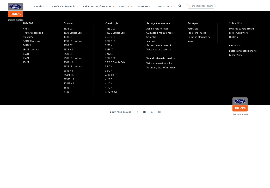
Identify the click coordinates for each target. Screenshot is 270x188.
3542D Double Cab (115, 62)
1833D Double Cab (115, 32)
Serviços (124, 6)
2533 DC (68, 45)
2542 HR (68, 62)
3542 (66, 87)
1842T (26, 58)
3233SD (109, 49)
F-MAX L (27, 45)
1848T (26, 54)
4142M (109, 83)
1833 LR (68, 37)
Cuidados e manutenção (159, 32)
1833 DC (68, 28)
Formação (193, 28)
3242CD (109, 54)
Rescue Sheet (236, 55)
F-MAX (26, 28)
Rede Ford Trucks (197, 32)
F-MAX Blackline (31, 41)
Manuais (151, 41)
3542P (108, 70)
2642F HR (69, 75)
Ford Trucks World (239, 32)
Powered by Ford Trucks (241, 28)
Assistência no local (157, 28)
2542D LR (110, 41)
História (233, 37)
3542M (109, 66)
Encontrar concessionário (242, 50)
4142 (66, 91)
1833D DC (110, 28)
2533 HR (68, 49)
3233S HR (69, 79)
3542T (26, 62)
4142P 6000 (111, 91)
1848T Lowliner (31, 49)
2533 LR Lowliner (73, 58)
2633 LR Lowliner (73, 66)
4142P (108, 87)
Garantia (151, 37)
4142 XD (109, 75)
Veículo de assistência (158, 49)
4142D (108, 79)
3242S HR (69, 83)
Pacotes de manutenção (159, 45)
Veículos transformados (159, 63)
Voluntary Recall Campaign (161, 67)
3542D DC (110, 58)
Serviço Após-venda (63, 6)
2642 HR (68, 70)
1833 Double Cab (73, 32)
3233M (109, 45)
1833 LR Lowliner (73, 41)
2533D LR (110, 37)
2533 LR (68, 54)
